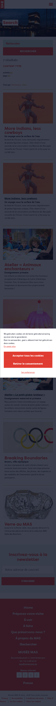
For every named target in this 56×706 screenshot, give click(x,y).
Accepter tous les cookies (28, 355)
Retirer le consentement (28, 363)
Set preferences (28, 372)
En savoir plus (10, 346)
